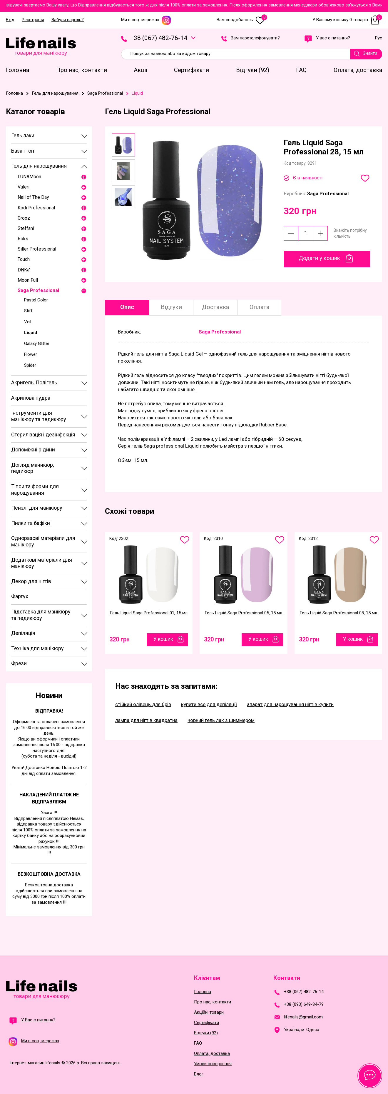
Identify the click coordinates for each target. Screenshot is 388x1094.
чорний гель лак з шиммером (221, 720)
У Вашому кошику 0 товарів (347, 20)
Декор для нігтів (31, 581)
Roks (23, 238)
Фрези (19, 663)
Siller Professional (37, 249)
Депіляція (23, 633)
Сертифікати (206, 1022)
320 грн (119, 639)
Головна (202, 992)
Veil (27, 321)
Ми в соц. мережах (146, 20)
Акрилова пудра (30, 398)
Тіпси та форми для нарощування (35, 489)
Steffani (26, 228)
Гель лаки (22, 135)
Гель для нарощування (39, 166)
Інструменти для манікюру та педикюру (38, 416)
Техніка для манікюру (37, 648)
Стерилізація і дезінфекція (43, 434)
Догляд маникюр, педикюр (32, 468)
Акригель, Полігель (34, 382)
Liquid (30, 332)
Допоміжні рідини (33, 449)
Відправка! (49, 711)
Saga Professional (38, 290)
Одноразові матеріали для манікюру (43, 541)
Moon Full (28, 280)
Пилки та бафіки (30, 523)
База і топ (22, 151)
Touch (24, 259)
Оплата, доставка (212, 1053)
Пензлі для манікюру (36, 508)
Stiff (28, 310)
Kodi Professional (36, 208)
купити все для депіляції (209, 704)
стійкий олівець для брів (143, 704)
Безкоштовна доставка (49, 874)
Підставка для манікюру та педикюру (41, 614)
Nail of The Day (33, 197)
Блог (198, 1074)
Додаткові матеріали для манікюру (41, 563)
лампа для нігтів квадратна (146, 720)
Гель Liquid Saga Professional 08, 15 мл (338, 613)
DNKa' (24, 270)
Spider (30, 365)
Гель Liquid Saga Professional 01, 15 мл (149, 613)
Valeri (23, 187)
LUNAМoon (29, 176)
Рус (378, 38)
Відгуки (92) (206, 1033)
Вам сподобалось (242, 20)
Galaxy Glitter (36, 343)
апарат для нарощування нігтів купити (290, 704)
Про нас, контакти (212, 1002)
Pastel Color (36, 300)
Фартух (19, 596)
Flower (30, 354)
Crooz (24, 218)
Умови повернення (213, 1064)
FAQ (198, 1043)
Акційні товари (209, 1012)
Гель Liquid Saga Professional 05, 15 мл (243, 613)
